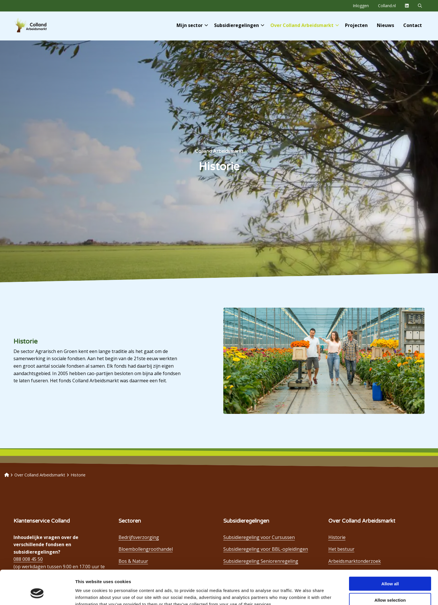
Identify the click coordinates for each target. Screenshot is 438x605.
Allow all (390, 554)
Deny (390, 586)
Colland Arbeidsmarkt (40, 25)
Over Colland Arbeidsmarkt (304, 25)
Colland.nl (387, 5)
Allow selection (390, 570)
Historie (337, 537)
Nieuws (385, 25)
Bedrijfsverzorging (139, 537)
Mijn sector (192, 25)
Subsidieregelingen (239, 25)
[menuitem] (360, 5)
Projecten (356, 25)
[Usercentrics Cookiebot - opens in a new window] (37, 594)
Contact (412, 25)
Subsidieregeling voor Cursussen (259, 537)
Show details (301, 593)
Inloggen (361, 5)
